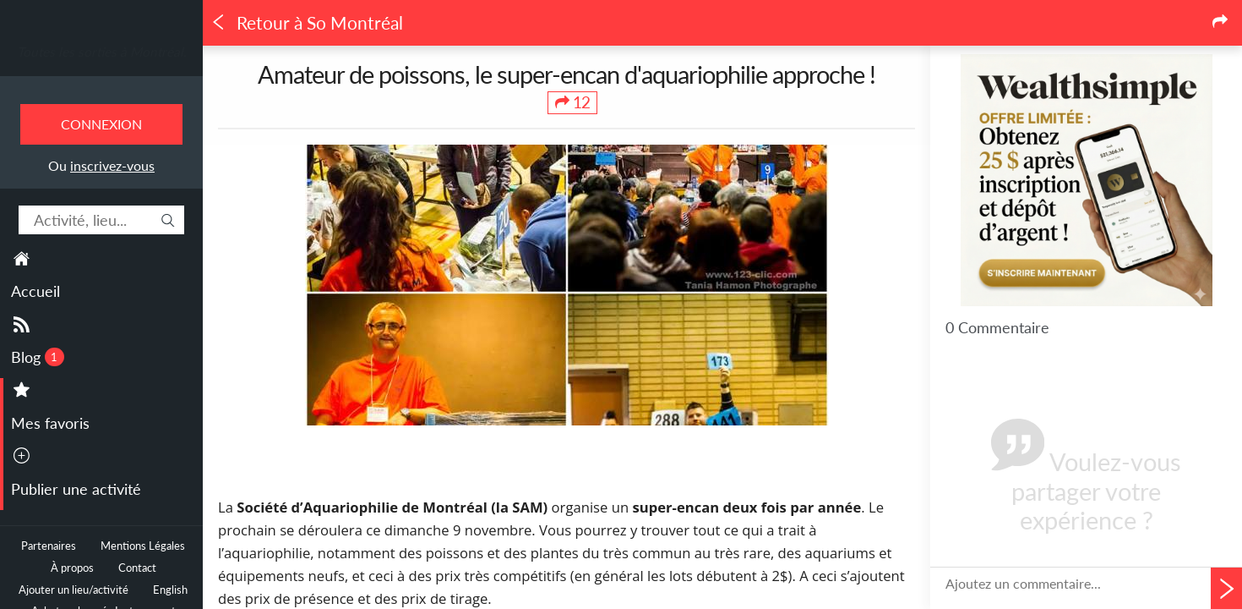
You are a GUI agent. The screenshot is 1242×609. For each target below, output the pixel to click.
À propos (72, 568)
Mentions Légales (143, 546)
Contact (137, 568)
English (170, 590)
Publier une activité (76, 489)
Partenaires (48, 546)
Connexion (101, 124)
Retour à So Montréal (306, 23)
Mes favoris (50, 423)
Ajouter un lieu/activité (73, 590)
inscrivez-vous (112, 165)
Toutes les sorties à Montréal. (102, 51)
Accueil (35, 291)
